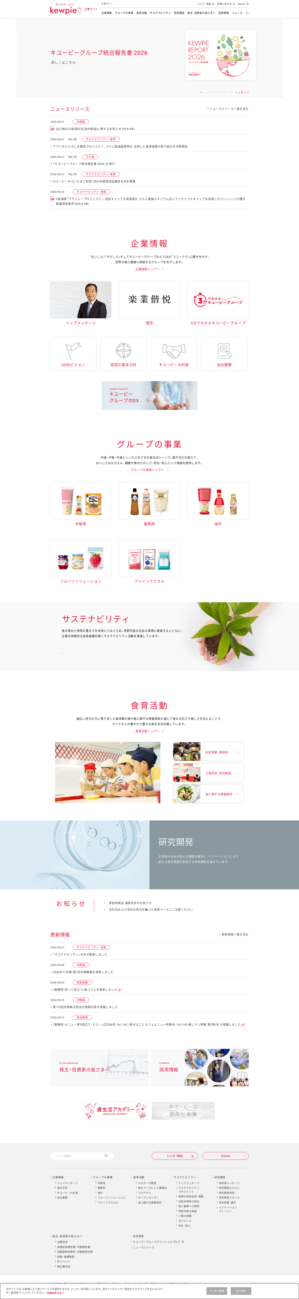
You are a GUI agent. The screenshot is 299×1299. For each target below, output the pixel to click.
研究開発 (179, 12)
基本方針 (62, 1187)
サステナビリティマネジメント (188, 1189)
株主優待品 (63, 1266)
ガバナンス (185, 1220)
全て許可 (241, 1290)
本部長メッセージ (229, 1183)
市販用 (101, 1183)
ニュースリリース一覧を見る (229, 109)
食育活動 (141, 12)
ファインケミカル (108, 1202)
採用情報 (224, 12)
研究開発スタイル (229, 1197)
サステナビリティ (160, 12)
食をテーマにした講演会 (152, 1187)
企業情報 (106, 12)
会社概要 (62, 1197)
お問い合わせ (225, 5)
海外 (100, 1192)
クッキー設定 (216, 1290)
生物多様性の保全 (188, 1201)
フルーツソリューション (112, 1197)
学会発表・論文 (227, 1202)
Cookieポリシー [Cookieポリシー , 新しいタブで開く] (55, 1292)
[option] (149, 57)
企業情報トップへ (147, 269)
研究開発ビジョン (229, 1187)
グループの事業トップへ (147, 470)
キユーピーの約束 (67, 1192)
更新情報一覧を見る (235, 934)
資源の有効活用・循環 (191, 1196)
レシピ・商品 (205, 5)
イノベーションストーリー (228, 1209)
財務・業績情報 (66, 1256)
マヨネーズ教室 (147, 1183)
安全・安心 (184, 1225)
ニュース (237, 12)
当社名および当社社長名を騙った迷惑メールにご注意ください (151, 909)
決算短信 (62, 1242)
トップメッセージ (67, 1183)
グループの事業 (124, 12)
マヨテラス (144, 1192)
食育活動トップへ (147, 731)
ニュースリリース (143, 1247)
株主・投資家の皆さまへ (201, 12)
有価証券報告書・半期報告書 (73, 1247)
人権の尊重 (185, 1215)
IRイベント (63, 1261)
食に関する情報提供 (150, 1202)
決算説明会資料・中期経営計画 (75, 1251)
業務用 (101, 1187)
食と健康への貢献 (188, 1206)
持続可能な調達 (187, 1211)
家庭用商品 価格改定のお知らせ (130, 903)
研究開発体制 (227, 1192)
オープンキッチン (148, 1197)
